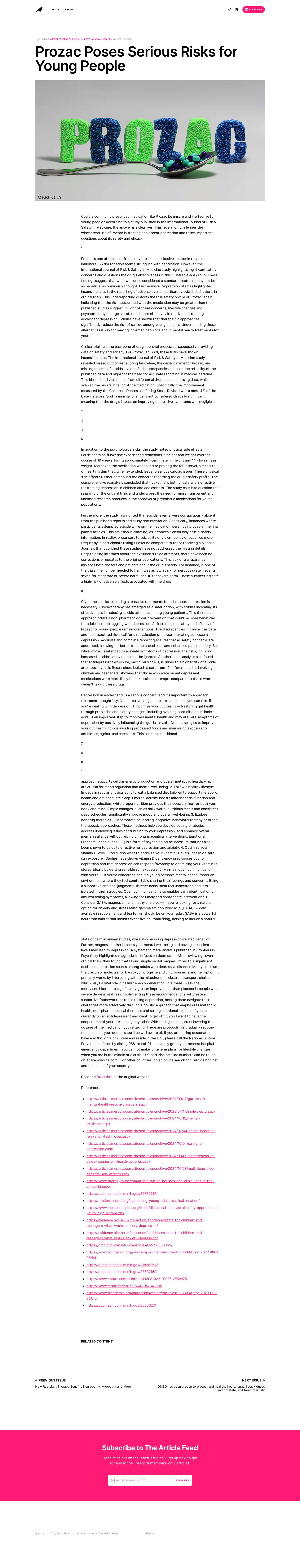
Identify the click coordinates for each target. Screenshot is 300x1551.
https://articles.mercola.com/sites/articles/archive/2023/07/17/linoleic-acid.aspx (150, 1111)
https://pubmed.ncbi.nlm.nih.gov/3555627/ (121, 1305)
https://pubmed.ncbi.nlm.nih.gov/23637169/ (121, 1272)
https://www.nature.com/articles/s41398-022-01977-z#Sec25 (136, 1279)
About (69, 9)
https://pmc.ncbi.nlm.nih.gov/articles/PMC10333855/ (129, 1245)
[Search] (230, 9)
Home (55, 9)
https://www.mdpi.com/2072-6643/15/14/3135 (124, 1286)
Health (107, 39)
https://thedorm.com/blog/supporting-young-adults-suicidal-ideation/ (143, 1201)
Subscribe (253, 9)
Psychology (92, 39)
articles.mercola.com (65, 39)
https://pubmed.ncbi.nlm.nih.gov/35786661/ (121, 1194)
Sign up (150, 1533)
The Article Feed (108, 1533)
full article (104, 1077)
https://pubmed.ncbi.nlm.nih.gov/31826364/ (122, 1265)
